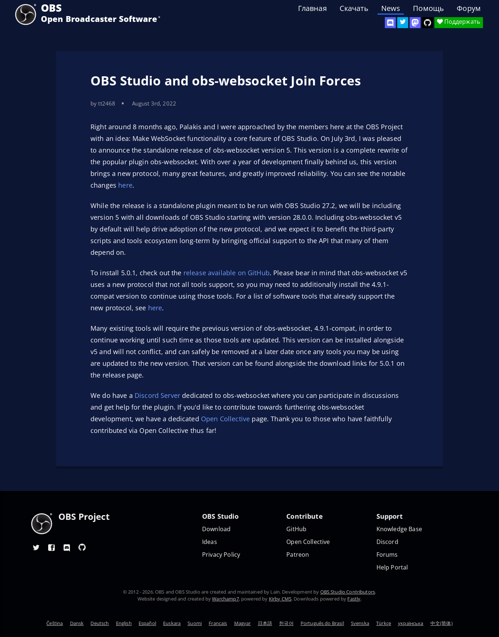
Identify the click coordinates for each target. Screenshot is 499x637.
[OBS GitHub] (82, 547)
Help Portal (392, 567)
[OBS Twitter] (402, 22)
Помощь (428, 8)
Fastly (353, 598)
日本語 (265, 623)
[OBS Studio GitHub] (427, 22)
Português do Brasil (322, 623)
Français (218, 623)
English (124, 623)
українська (410, 623)
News (391, 8)
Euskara (172, 623)
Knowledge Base (399, 529)
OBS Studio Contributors (347, 591)
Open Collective (225, 418)
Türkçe (383, 623)
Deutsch (99, 623)
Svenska (360, 623)
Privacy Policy (221, 554)
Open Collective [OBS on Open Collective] (308, 541)
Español (147, 623)
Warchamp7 (225, 598)
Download (216, 529)
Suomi (194, 623)
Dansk (77, 623)
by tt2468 (102, 103)
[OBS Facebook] (51, 547)
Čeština (54, 623)
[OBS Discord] (390, 22)
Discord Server (157, 395)
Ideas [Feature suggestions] (209, 541)
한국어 (286, 623)
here (125, 185)
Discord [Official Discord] (387, 541)
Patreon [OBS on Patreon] (297, 554)
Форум (469, 8)
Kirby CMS (280, 598)
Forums (387, 554)
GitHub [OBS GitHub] (296, 529)
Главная (312, 8)
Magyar (242, 623)
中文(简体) (441, 623)
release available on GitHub (226, 272)
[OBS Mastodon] (415, 22)
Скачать (354, 8)
